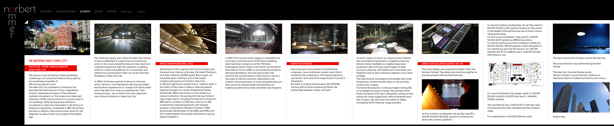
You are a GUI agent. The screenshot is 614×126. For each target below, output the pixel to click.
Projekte (85, 11)
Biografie (46, 11)
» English (140, 11)
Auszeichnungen (66, 11)
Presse (99, 11)
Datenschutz (126, 11)
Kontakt (112, 11)
